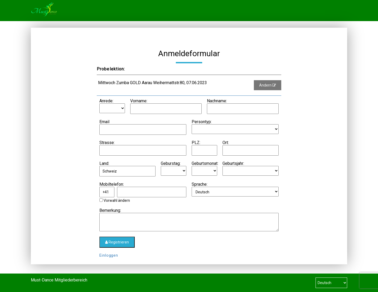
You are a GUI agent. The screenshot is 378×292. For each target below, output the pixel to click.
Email (104, 121)
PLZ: (196, 142)
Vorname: (138, 100)
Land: (104, 163)
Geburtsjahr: (233, 163)
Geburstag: (171, 163)
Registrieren (117, 242)
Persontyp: (202, 121)
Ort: (225, 142)
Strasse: (107, 142)
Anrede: (106, 100)
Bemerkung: (110, 210)
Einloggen (108, 255)
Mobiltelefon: (111, 184)
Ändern (267, 85)
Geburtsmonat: (205, 163)
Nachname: (217, 100)
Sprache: (199, 184)
